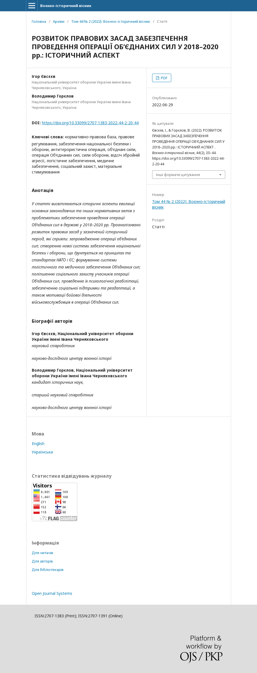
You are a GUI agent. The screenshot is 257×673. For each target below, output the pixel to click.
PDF (163, 77)
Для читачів (42, 552)
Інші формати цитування (178, 174)
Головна (39, 21)
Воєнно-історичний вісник (65, 5)
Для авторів (42, 561)
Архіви (58, 21)
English (38, 443)
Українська (42, 452)
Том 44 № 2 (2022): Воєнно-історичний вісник (110, 21)
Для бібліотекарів (48, 569)
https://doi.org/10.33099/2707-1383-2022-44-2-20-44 (90, 122)
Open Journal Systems (52, 593)
